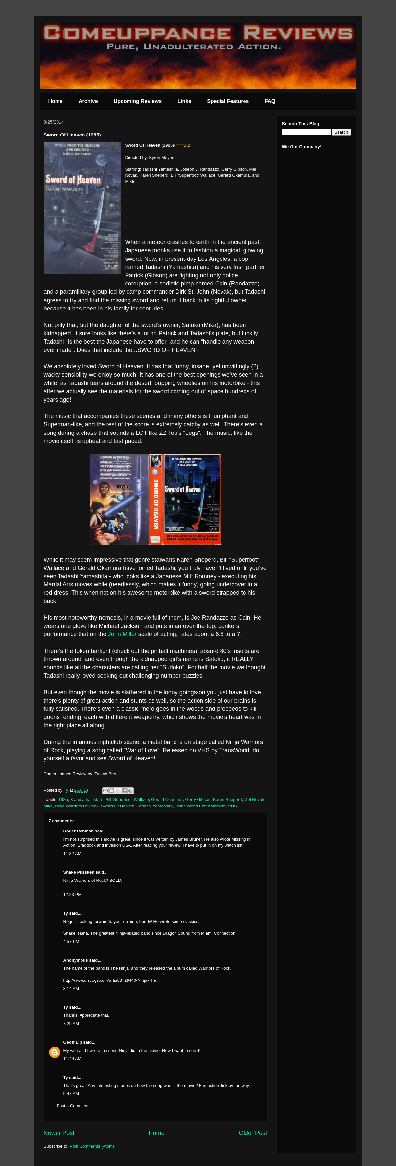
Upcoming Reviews (138, 101)
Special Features (228, 101)
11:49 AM (72, 1058)
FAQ (270, 101)
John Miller (122, 634)
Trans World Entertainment (200, 806)
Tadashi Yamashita (155, 806)
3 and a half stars (86, 799)
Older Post (253, 1133)
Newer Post (59, 1133)
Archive (88, 101)
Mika (48, 806)
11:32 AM (72, 853)
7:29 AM (71, 1023)
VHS (232, 806)
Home (55, 101)
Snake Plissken (79, 872)
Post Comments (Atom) (92, 1146)
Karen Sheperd (227, 799)
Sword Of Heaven (118, 806)
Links (184, 101)
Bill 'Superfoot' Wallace (127, 799)
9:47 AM (71, 1093)
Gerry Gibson (197, 799)
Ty (65, 913)
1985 (63, 799)
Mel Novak (254, 799)
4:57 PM (71, 941)
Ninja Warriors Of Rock (76, 806)
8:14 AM (71, 988)
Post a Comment (73, 1106)
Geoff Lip (72, 1042)
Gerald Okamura (167, 799)
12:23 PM (72, 894)
